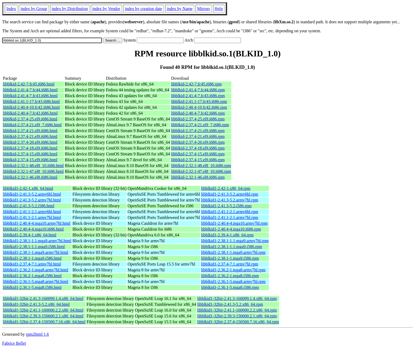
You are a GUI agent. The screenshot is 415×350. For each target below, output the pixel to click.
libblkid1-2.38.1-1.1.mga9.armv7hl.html (37, 241)
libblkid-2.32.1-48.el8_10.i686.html (33, 165)
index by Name (180, 8)
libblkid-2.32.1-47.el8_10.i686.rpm (201, 171)
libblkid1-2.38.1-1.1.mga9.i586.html (34, 246)
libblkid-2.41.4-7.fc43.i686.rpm (198, 95)
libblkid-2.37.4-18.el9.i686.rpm (197, 148)
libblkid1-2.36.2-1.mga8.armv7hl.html (35, 270)
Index (11, 8)
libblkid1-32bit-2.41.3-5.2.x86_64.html (36, 304)
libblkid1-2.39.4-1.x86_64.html (29, 235)
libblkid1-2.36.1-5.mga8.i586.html (32, 287)
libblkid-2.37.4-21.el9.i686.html (30, 130)
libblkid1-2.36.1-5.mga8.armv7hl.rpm (233, 281)
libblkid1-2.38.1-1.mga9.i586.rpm (230, 258)
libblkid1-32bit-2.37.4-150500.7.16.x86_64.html (44, 322)
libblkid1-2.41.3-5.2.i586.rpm (226, 206)
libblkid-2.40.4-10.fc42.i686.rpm (199, 107)
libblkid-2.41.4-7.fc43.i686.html (30, 95)
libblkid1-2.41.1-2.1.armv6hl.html (32, 211)
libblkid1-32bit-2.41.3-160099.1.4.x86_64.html (43, 298)
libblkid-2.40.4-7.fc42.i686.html (30, 113)
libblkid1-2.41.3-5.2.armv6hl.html (32, 194)
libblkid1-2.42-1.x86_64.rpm (225, 188)
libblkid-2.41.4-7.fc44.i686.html (30, 90)
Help (219, 8)
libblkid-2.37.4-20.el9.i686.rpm (197, 142)
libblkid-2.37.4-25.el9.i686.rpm (197, 119)
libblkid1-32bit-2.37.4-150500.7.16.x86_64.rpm (238, 322)
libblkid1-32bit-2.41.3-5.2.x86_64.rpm (230, 304)
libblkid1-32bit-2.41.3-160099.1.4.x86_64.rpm (237, 298)
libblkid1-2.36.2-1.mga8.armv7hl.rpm (233, 270)
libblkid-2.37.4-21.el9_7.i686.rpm (200, 125)
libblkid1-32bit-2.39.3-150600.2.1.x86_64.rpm (237, 316)
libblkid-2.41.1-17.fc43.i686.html (31, 101)
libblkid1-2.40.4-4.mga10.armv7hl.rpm (234, 223)
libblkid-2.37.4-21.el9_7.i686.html (32, 125)
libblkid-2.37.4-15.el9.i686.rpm (197, 154)
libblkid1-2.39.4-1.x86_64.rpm (227, 235)
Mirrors (203, 8)
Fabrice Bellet (14, 343)
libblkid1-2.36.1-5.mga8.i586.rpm (230, 287)
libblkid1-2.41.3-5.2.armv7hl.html (32, 200)
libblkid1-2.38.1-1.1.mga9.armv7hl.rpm (235, 241)
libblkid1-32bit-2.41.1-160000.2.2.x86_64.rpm (237, 310)
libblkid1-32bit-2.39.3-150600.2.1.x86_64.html (43, 316)
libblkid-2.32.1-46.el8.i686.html (30, 177)
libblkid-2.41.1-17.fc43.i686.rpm (199, 101)
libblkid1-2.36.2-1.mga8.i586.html (32, 275)
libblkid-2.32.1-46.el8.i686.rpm (197, 177)
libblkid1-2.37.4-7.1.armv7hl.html (32, 264)
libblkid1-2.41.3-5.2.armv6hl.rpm (229, 194)
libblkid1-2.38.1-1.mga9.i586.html (32, 258)
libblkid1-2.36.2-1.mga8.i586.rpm (230, 275)
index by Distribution (70, 8)
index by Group (33, 8)
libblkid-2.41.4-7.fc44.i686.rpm (198, 90)
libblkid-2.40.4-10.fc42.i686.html (31, 107)
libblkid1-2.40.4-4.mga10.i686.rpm (231, 229)
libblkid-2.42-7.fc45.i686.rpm (196, 84)
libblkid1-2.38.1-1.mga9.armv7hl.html (35, 252)
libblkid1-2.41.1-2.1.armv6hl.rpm (229, 211)
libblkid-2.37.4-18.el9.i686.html (30, 148)
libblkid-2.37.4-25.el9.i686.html (30, 119)
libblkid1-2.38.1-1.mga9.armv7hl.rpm (233, 252)
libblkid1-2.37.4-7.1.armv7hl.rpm (229, 264)
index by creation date (143, 8)
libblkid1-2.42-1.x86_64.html (28, 188)
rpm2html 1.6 (37, 334)
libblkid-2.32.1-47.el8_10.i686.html (33, 171)
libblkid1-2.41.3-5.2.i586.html (28, 206)
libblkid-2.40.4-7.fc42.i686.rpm (198, 113)
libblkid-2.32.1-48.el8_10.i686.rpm (201, 165)
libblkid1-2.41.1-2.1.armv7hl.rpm (229, 217)
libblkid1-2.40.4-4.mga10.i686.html (33, 229)
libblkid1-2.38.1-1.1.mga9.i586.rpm (231, 246)
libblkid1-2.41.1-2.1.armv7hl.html (32, 217)
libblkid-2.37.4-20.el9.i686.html (30, 142)
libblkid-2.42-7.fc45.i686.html (29, 84)
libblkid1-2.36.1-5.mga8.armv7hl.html (35, 281)
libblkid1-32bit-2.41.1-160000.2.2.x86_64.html (43, 310)
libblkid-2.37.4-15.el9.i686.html (30, 154)
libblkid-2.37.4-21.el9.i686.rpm (197, 130)
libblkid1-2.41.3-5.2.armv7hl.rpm (229, 200)
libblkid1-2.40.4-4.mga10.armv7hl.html (36, 223)
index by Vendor (106, 8)
